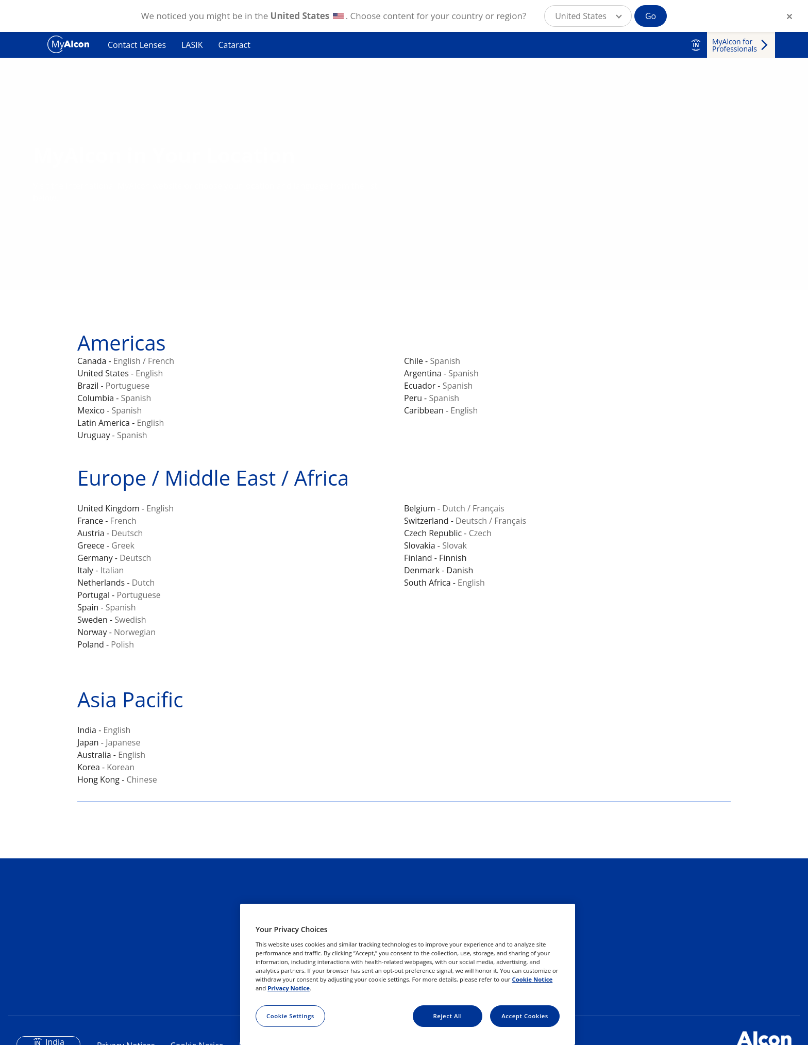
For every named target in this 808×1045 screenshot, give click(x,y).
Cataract (234, 45)
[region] (407, 974)
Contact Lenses (137, 45)
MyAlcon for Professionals (734, 45)
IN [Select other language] (696, 44)
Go (650, 16)
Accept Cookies (524, 1016)
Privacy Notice (288, 988)
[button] (588, 16)
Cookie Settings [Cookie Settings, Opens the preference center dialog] (290, 1016)
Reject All (447, 1016)
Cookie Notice (532, 979)
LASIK (192, 45)
